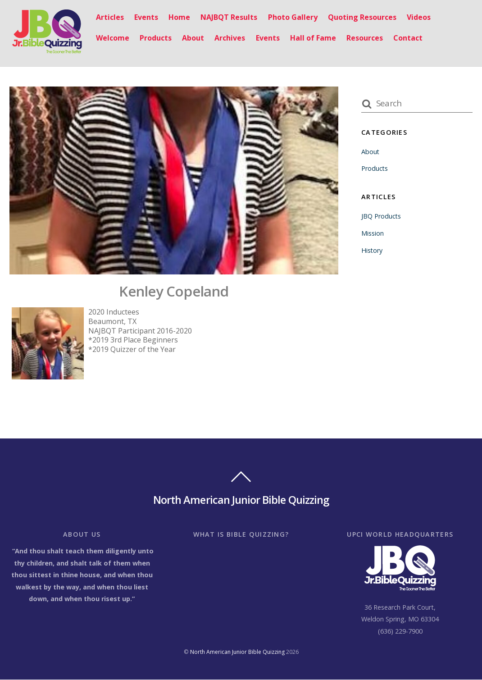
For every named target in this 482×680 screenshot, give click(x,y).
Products (153, 38)
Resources (362, 38)
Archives (228, 38)
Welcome (110, 38)
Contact (405, 38)
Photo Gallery (290, 18)
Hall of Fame (311, 38)
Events (144, 18)
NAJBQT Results (227, 18)
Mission (372, 233)
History (372, 250)
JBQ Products (381, 216)
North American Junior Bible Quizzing (237, 652)
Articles (108, 18)
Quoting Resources (360, 18)
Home (177, 18)
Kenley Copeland (174, 291)
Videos (416, 18)
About (191, 38)
